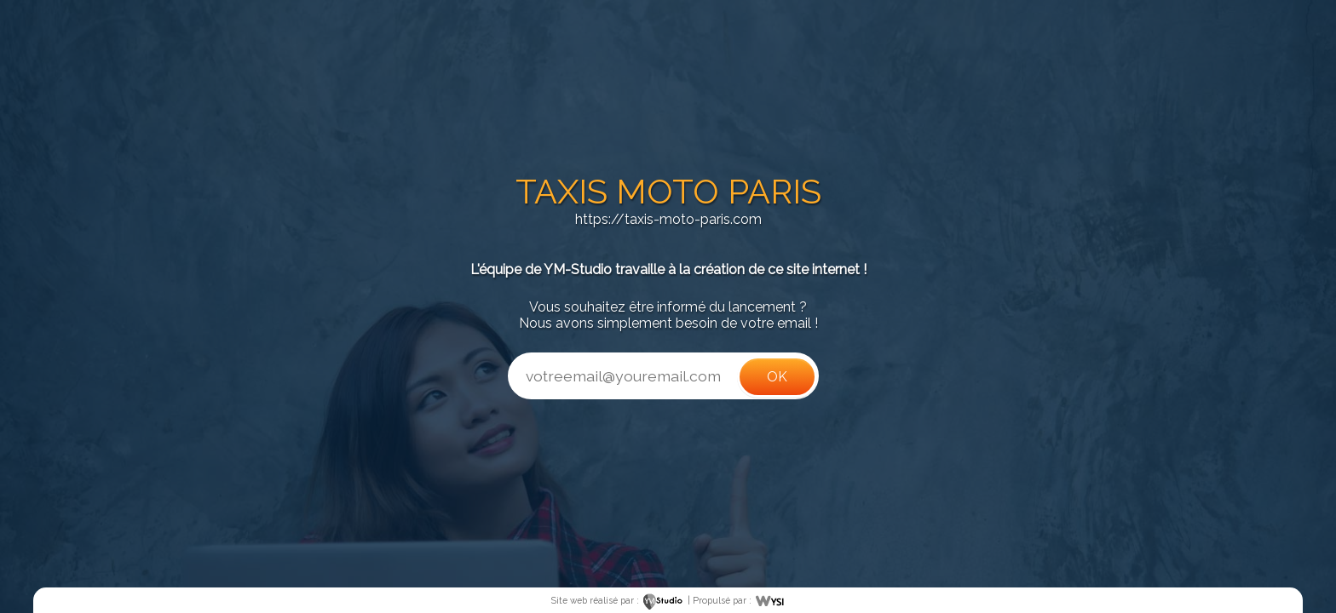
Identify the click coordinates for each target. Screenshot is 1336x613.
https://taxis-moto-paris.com (668, 219)
